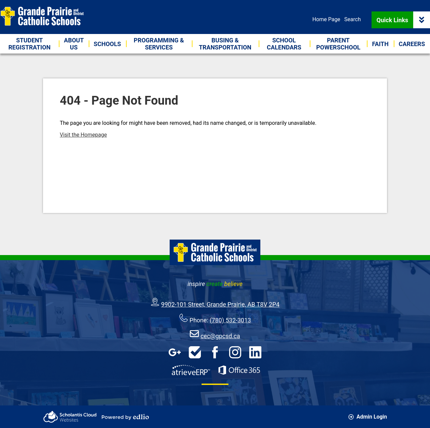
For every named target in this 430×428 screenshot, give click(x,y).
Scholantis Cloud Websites (70, 417)
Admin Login (367, 417)
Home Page (326, 19)
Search (352, 19)
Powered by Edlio (125, 417)
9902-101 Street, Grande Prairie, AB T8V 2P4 (220, 304)
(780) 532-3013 (230, 320)
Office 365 (239, 370)
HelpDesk (195, 352)
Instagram (235, 352)
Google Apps (174, 352)
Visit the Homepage (83, 135)
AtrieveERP (191, 370)
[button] (74, 44)
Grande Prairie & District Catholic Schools (42, 16)
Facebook (215, 352)
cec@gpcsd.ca (220, 336)
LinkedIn (255, 352)
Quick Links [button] (403, 19)
